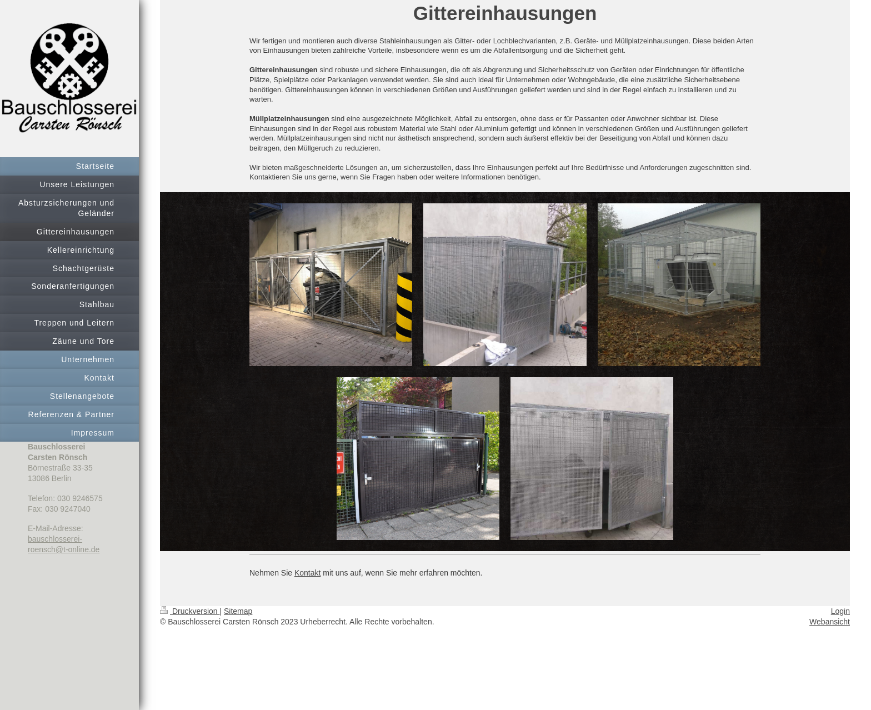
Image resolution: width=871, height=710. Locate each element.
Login (840, 611)
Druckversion (189, 611)
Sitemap (238, 611)
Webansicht (829, 621)
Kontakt (307, 572)
